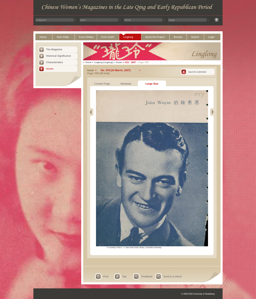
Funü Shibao (86, 36)
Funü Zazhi (107, 36)
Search (195, 36)
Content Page (102, 83)
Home (43, 36)
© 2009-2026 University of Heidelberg (198, 294)
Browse (178, 36)
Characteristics (54, 62)
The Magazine (54, 49)
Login (211, 36)
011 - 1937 (130, 62)
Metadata (126, 83)
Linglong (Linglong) (103, 62)
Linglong (128, 36)
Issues (49, 68)
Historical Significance (58, 55)
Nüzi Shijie (63, 36)
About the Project (155, 36)
